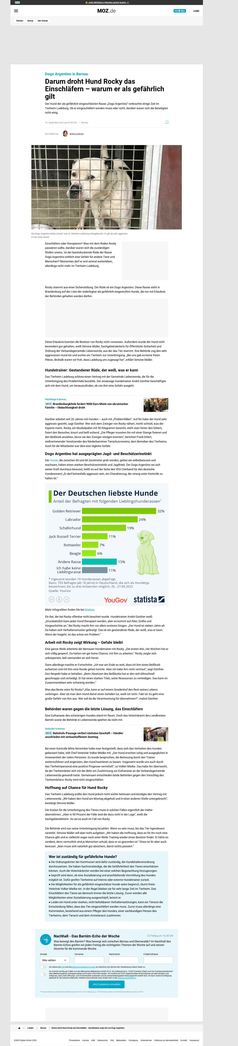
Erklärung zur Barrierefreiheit (166, 1040)
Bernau (30, 21)
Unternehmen (146, 1040)
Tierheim (19, 21)
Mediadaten (121, 1040)
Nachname (114, 954)
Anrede (43, 954)
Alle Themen (43, 21)
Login (196, 10)
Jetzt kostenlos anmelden (107, 984)
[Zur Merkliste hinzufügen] (167, 122)
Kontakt (184, 1040)
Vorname (79, 954)
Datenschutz (102, 1040)
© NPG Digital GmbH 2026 (25, 1040)
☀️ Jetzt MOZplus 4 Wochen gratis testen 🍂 (107, 2)
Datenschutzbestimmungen (83, 967)
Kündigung (133, 1040)
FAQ (112, 1040)
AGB (63, 967)
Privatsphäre (74, 1040)
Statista (90, 609)
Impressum (194, 1040)
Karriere (85, 1040)
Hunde (54, 460)
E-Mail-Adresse (151, 954)
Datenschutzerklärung (127, 978)
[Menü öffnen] (16, 11)
